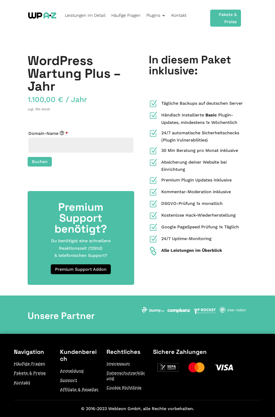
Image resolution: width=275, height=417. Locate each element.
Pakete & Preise (228, 18)
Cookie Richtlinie (124, 387)
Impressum (118, 363)
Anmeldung (72, 370)
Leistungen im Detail (85, 15)
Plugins (153, 15)
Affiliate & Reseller (79, 389)
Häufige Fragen (126, 15)
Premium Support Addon (81, 269)
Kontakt (179, 15)
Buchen (40, 161)
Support (68, 380)
